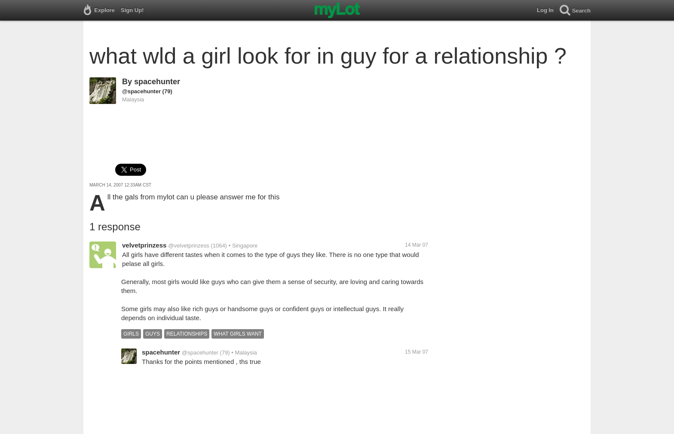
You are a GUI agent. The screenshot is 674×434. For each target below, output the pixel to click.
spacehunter (157, 81)
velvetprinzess (144, 245)
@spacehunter (141, 91)
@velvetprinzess (188, 245)
